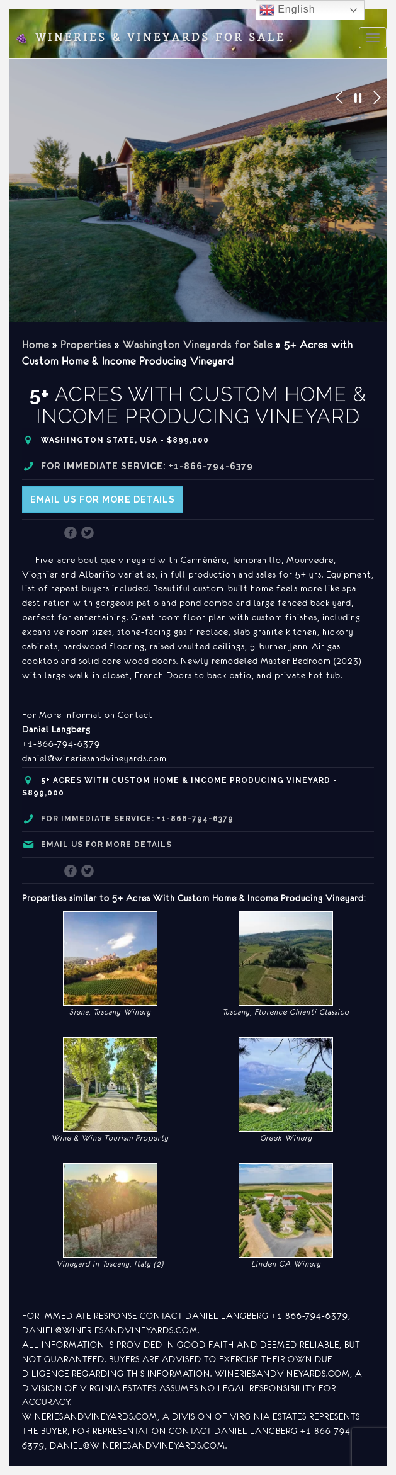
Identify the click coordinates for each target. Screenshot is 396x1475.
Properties (85, 344)
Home (35, 344)
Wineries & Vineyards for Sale (150, 37)
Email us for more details (102, 499)
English (287, 10)
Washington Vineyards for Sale (198, 344)
